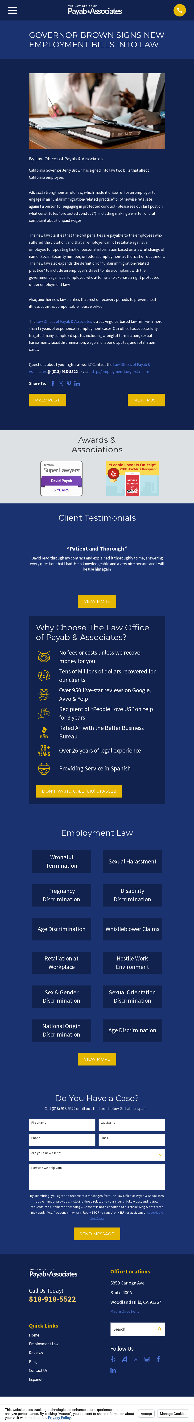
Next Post (146, 400)
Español (35, 1379)
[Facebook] (158, 1359)
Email (104, 1138)
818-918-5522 (52, 1299)
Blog (33, 1361)
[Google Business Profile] (147, 1359)
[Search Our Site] (160, 1329)
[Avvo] (124, 1359)
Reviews (36, 1352)
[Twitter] (136, 1359)
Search (119, 1329)
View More (97, 601)
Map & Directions (124, 1311)
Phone (35, 1138)
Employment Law (43, 1343)
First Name (38, 1123)
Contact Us (38, 1370)
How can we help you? (46, 1168)
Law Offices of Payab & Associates (64, 321)
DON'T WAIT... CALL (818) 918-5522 (79, 791)
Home (34, 1335)
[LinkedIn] (113, 1370)
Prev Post (47, 400)
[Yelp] (113, 1359)
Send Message (97, 1234)
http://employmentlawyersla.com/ (120, 371)
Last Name (108, 1123)
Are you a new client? (46, 1153)
